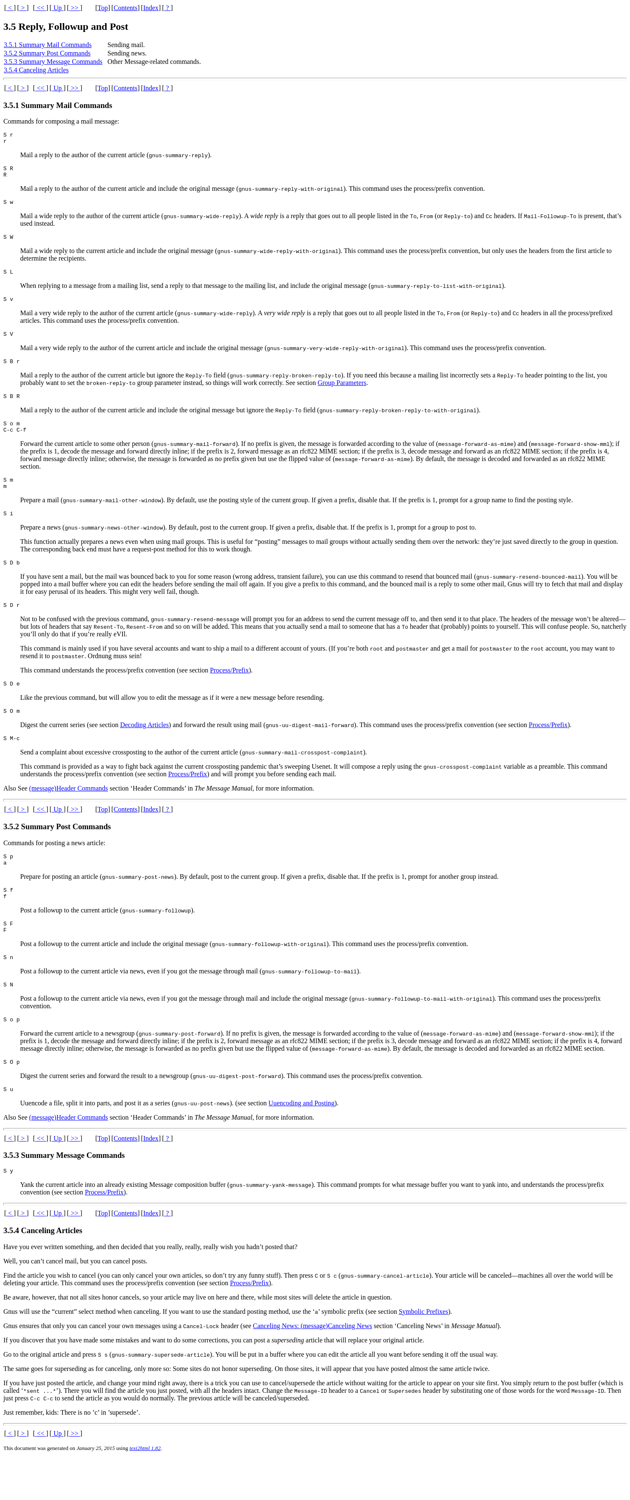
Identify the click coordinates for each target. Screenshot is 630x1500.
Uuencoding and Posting (302, 1143)
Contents (126, 7)
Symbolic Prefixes (423, 1353)
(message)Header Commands (68, 814)
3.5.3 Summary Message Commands (53, 61)
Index (150, 7)
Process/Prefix (229, 692)
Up (57, 7)
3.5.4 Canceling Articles (36, 70)
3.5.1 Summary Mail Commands (47, 44)
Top (102, 7)
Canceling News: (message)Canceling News (312, 1367)
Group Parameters (342, 395)
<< (40, 7)
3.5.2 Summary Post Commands (47, 53)
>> (74, 7)
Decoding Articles (144, 750)
